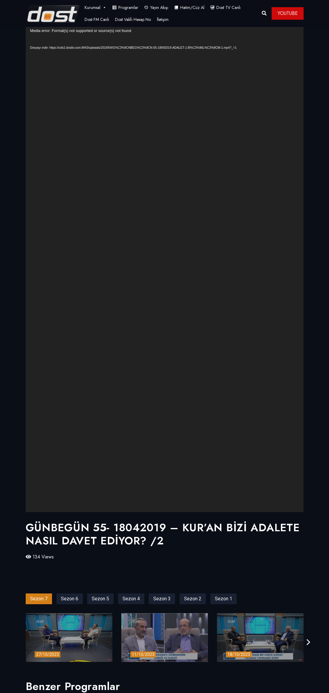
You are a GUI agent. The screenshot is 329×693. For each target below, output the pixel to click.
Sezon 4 (131, 599)
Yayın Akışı (159, 7)
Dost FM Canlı (97, 19)
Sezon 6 (69, 599)
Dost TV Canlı (228, 7)
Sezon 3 (162, 599)
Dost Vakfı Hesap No (133, 19)
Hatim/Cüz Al (192, 7)
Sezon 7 (39, 599)
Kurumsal (95, 7)
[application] (165, 269)
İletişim (163, 19)
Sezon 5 (100, 599)
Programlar (128, 7)
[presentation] (308, 642)
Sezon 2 (192, 599)
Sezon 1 (223, 599)
